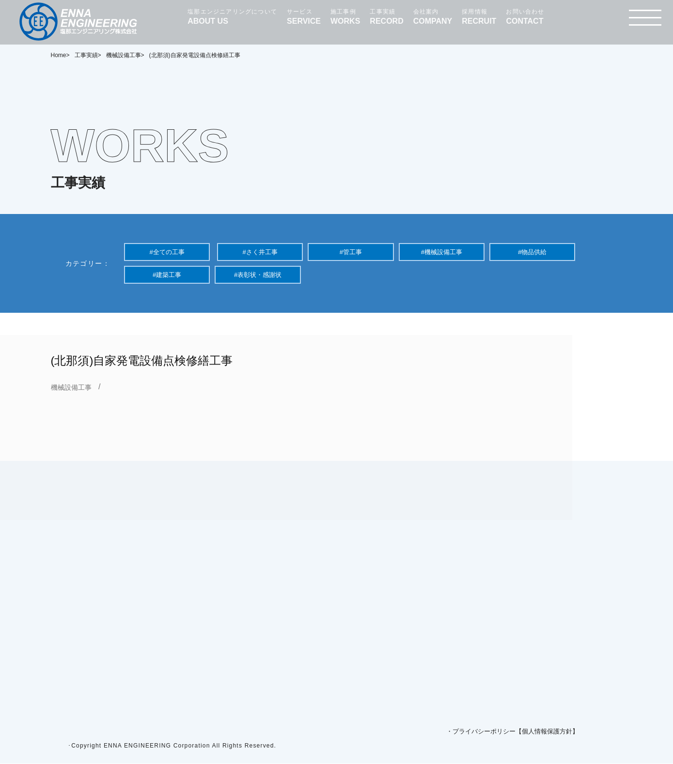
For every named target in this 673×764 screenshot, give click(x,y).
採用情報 (479, 17)
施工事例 (345, 17)
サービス (304, 17)
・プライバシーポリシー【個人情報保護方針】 (512, 731)
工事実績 (386, 17)
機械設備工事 (71, 387)
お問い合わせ (525, 17)
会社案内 (433, 17)
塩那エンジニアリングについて (232, 17)
